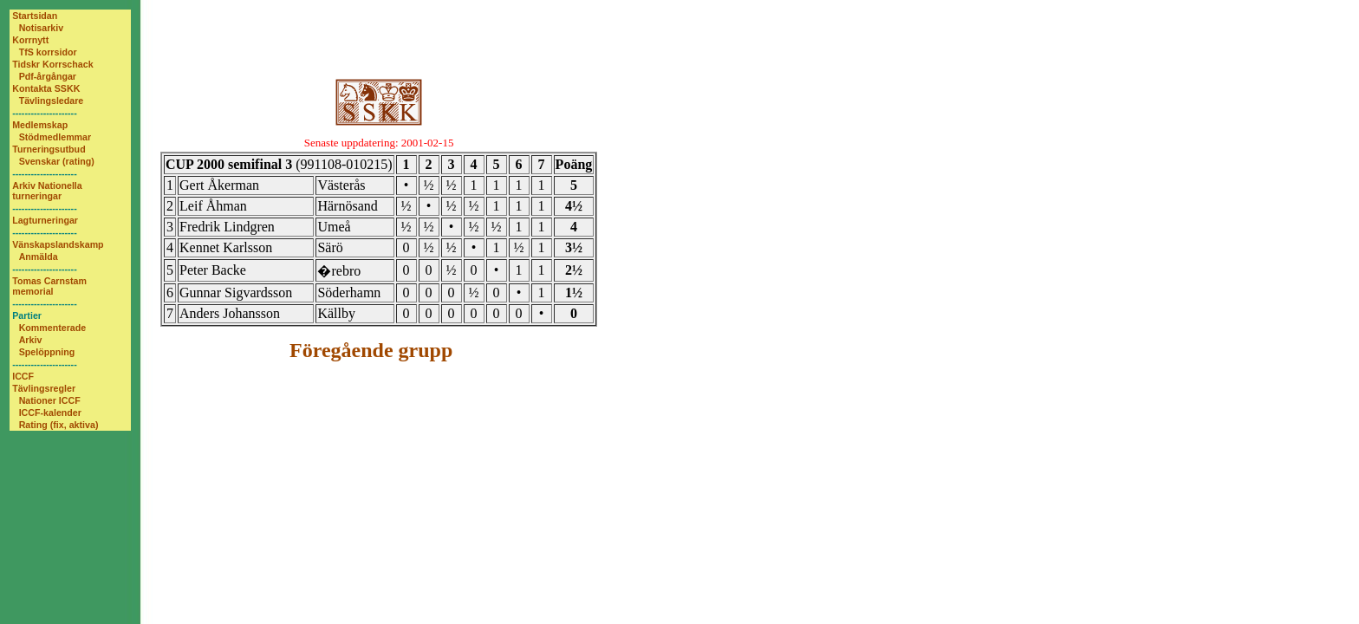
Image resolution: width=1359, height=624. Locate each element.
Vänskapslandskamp (57, 244)
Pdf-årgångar (47, 76)
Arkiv (30, 340)
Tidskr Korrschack (52, 64)
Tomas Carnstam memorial (49, 286)
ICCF (23, 376)
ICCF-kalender (50, 412)
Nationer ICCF (50, 400)
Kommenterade (53, 327)
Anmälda (38, 256)
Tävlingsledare (51, 100)
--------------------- (44, 112)
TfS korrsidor (48, 52)
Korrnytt (30, 40)
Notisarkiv (41, 28)
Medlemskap (40, 125)
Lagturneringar (45, 220)
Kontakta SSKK (46, 88)
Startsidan (34, 15)
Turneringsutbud (48, 149)
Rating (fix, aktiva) (59, 424)
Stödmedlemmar (55, 137)
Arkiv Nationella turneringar (47, 190)
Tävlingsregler (43, 388)
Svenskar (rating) (56, 161)
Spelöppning (47, 352)
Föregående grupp (370, 350)
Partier (27, 315)
